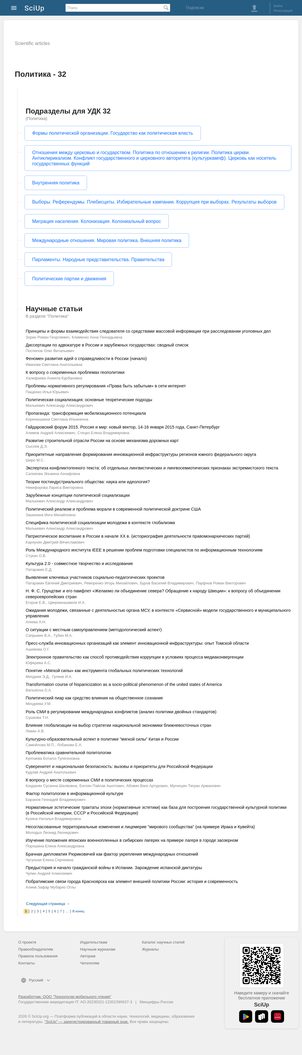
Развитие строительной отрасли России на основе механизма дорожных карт (102, 440)
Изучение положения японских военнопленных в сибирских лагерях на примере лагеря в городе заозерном (132, 840)
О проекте (27, 942)
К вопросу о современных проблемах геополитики (75, 372)
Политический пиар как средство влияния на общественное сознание (94, 698)
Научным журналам (97, 949)
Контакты (26, 963)
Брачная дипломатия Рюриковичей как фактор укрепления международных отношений (112, 854)
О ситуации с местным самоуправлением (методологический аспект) (94, 629)
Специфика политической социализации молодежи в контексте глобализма (100, 522)
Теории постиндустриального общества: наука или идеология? (88, 481)
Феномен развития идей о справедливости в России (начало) (86, 358)
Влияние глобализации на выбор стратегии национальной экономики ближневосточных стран (118, 725)
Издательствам (93, 942)
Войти (278, 6)
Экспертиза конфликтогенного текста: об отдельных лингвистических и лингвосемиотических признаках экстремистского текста (152, 468)
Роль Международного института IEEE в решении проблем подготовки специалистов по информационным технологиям (144, 550)
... (67, 911)
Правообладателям (35, 949)
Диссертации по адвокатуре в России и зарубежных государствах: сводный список (107, 345)
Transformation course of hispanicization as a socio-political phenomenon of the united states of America (124, 684)
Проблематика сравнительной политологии (68, 752)
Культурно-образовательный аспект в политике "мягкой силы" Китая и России (102, 739)
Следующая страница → (48, 903)
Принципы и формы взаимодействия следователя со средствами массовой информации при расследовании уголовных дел (148, 331)
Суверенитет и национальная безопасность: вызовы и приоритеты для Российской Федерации (119, 766)
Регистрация (283, 10)
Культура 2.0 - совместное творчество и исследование (79, 563)
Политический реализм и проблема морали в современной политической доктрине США (113, 509)
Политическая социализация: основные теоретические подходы (89, 399)
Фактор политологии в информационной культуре (74, 793)
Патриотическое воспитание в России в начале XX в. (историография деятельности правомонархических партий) (138, 536)
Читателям (89, 963)
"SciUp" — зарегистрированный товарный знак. (87, 1021)
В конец (78, 911)
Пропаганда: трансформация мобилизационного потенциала (86, 413)
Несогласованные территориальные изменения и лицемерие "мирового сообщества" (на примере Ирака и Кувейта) (140, 826)
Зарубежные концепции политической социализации (78, 495)
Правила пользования (38, 956)
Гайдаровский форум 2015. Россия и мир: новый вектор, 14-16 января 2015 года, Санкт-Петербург (123, 427)
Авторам (88, 956)
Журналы (150, 949)
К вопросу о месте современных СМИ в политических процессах (89, 780)
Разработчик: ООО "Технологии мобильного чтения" (64, 996)
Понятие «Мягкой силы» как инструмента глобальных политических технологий (104, 670)
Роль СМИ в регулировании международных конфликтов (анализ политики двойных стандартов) (121, 711)
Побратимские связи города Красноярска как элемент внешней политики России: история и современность (132, 881)
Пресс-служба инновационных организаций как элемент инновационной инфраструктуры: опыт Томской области (137, 643)
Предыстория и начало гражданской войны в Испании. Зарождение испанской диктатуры (114, 867)
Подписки (195, 7)
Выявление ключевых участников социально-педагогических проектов (95, 577)
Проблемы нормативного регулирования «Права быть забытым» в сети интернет (106, 386)
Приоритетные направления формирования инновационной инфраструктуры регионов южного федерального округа (141, 454)
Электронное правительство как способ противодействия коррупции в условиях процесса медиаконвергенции (134, 657)
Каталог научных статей (163, 942)
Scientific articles (32, 43)
